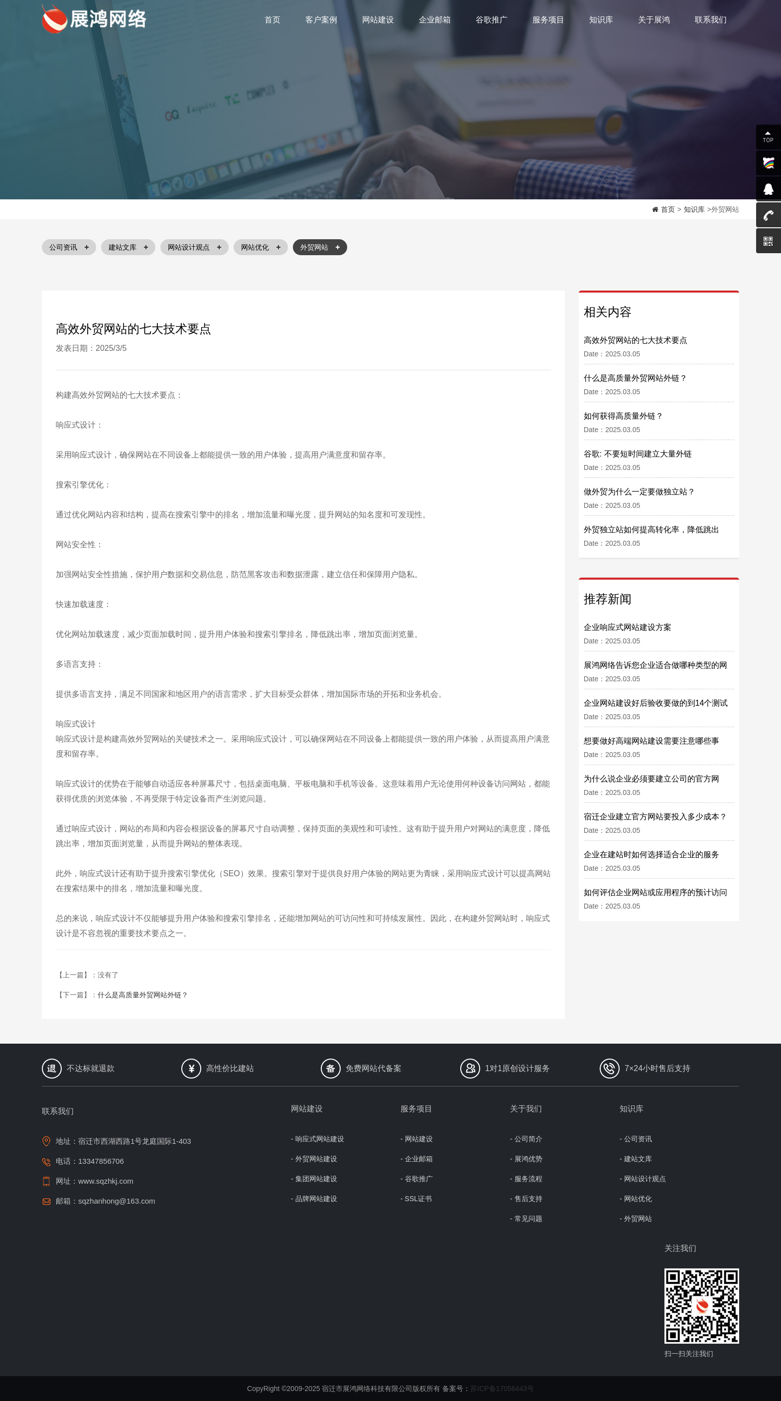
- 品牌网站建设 (314, 1199)
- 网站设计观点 (643, 1179)
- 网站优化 (636, 1199)
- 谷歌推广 (416, 1179)
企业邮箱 (435, 19)
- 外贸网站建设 (314, 1159)
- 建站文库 (636, 1159)
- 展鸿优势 (526, 1159)
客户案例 (321, 19)
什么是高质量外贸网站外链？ (143, 995)
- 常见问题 (526, 1219)
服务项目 (548, 19)
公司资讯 (69, 247)
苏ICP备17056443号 (502, 1389)
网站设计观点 (194, 247)
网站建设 (378, 19)
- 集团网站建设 (314, 1179)
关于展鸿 (654, 19)
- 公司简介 (526, 1139)
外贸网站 (320, 247)
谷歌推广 (492, 19)
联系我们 (711, 19)
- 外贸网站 (636, 1219)
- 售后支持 (526, 1199)
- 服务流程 (526, 1179)
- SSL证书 (416, 1199)
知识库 (601, 19)
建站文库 (128, 247)
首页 (272, 19)
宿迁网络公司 (97, 18)
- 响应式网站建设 (317, 1139)
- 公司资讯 (636, 1139)
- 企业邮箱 (416, 1159)
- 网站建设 (416, 1139)
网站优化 (260, 247)
